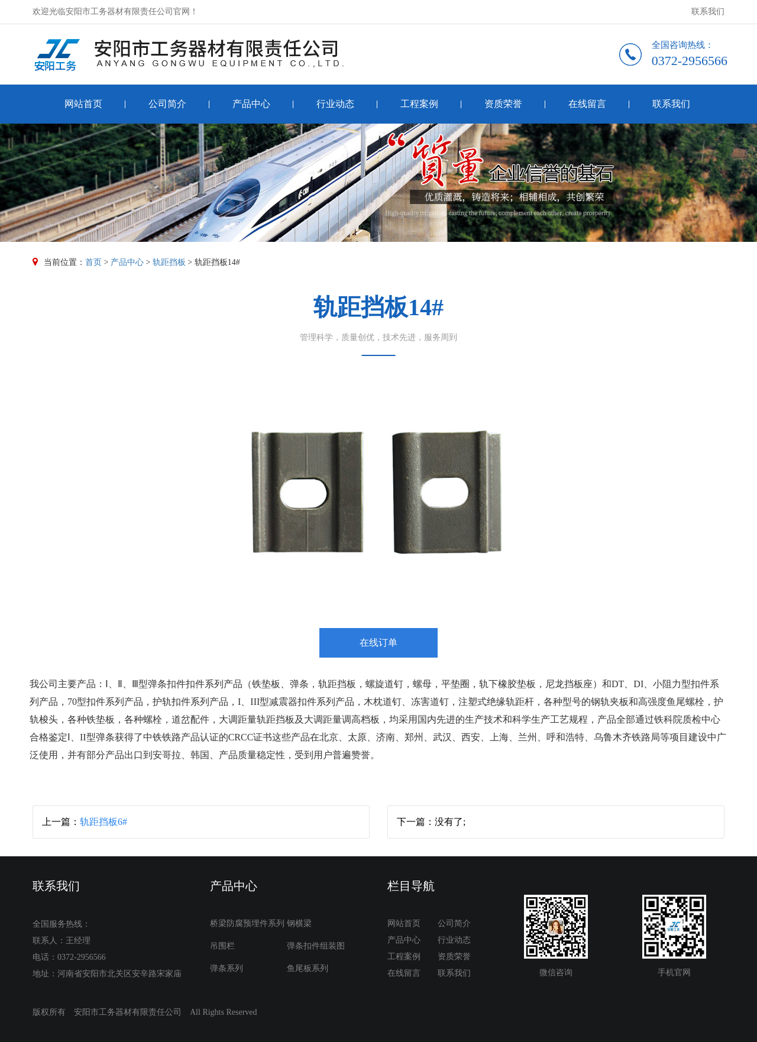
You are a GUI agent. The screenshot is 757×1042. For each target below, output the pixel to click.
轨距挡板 (169, 262)
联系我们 (707, 11)
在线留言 (587, 104)
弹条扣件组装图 (316, 945)
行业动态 (335, 104)
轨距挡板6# (103, 822)
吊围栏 (222, 945)
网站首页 (83, 104)
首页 (93, 262)
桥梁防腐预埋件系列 (247, 923)
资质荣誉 (503, 104)
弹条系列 (226, 968)
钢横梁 (299, 923)
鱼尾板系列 (307, 968)
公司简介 (167, 104)
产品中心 (251, 104)
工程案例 (419, 104)
